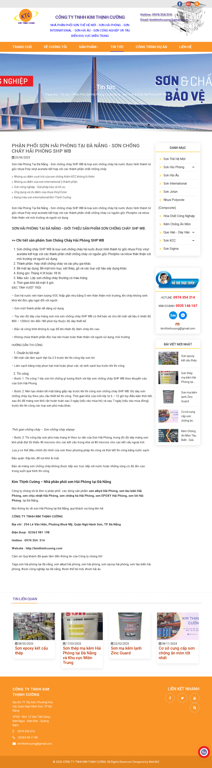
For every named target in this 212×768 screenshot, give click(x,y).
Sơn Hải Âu (169, 175)
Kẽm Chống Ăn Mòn (175, 224)
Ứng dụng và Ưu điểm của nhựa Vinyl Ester (39, 192)
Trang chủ (22, 47)
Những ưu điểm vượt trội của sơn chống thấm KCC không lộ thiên (53, 176)
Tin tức (117, 47)
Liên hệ (185, 47)
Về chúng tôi (55, 47)
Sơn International (173, 183)
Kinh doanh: (178, 306)
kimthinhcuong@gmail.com (35, 743)
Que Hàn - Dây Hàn (174, 232)
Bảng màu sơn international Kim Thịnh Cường (41, 197)
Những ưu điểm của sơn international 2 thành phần (44, 181)
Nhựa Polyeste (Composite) (171, 204)
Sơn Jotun (168, 192)
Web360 (154, 761)
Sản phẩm (88, 47)
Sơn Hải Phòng (171, 167)
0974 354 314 (26, 731)
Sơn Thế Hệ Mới (172, 159)
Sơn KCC (167, 240)
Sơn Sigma (168, 249)
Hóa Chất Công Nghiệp (177, 216)
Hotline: (178, 297)
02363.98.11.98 (28, 737)
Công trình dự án (151, 47)
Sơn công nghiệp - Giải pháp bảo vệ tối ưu (38, 187)
